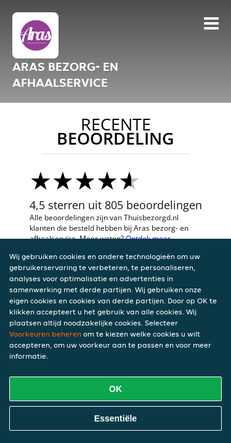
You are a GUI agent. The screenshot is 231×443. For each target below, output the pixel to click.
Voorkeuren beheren (45, 333)
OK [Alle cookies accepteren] (115, 389)
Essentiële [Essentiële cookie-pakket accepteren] (115, 418)
